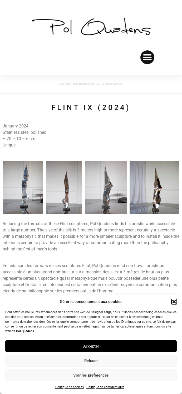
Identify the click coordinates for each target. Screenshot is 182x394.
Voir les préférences (91, 375)
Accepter (91, 346)
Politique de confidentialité (105, 387)
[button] (174, 301)
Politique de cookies (69, 387)
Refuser (91, 360)
